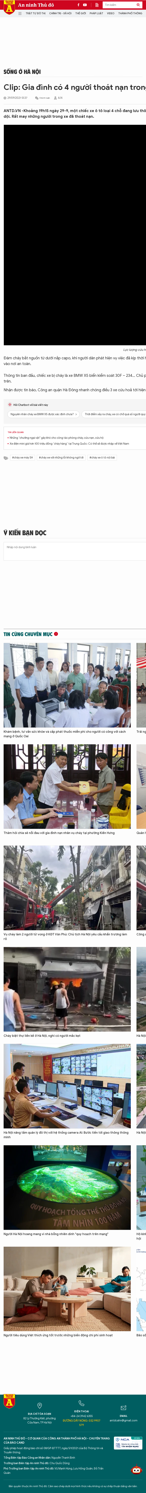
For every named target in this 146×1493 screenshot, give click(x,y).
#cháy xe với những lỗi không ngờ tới (61, 457)
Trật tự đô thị (35, 13)
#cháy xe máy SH (22, 457)
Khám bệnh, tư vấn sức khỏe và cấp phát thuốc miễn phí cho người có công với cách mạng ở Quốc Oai (65, 734)
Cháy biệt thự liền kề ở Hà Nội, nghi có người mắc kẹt (42, 1036)
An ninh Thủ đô (36, 5)
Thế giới (80, 13)
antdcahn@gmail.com (123, 1420)
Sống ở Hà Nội (22, 71)
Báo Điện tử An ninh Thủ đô (9, 7)
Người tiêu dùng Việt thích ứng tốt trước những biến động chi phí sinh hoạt (58, 1335)
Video (110, 13)
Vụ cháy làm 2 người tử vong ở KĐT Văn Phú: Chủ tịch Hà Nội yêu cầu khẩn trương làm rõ (65, 937)
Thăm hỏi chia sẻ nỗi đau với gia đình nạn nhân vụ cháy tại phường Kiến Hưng (59, 833)
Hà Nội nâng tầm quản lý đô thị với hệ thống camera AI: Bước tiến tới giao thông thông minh (66, 1135)
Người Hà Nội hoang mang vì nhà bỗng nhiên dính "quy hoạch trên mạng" (56, 1234)
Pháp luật (96, 13)
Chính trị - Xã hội (60, 13)
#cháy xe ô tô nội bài (102, 457)
